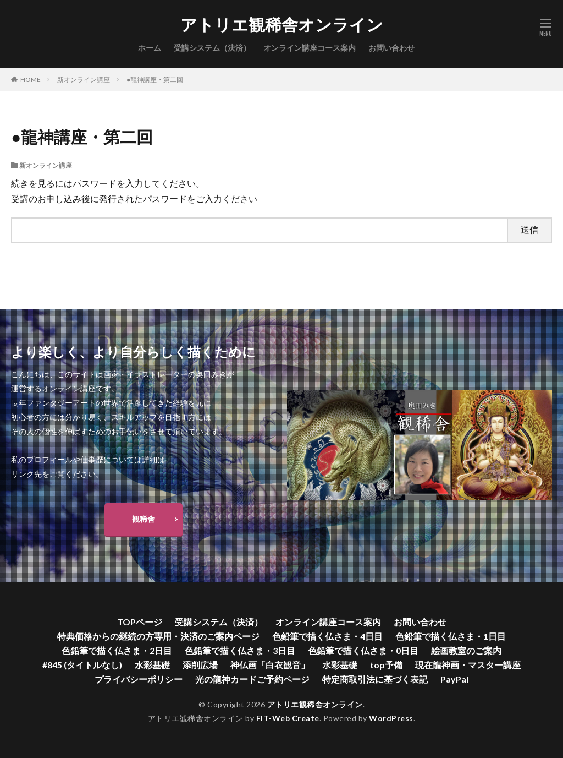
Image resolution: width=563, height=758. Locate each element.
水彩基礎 (152, 664)
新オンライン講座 (83, 79)
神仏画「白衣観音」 (270, 664)
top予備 (386, 664)
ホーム (149, 47)
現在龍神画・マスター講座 (468, 664)
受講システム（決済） (212, 47)
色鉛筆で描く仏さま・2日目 (117, 650)
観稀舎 (143, 518)
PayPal (454, 679)
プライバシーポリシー (139, 679)
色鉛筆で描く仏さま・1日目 (450, 636)
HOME (30, 79)
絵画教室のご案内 (466, 650)
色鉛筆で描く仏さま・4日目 (327, 636)
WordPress (391, 718)
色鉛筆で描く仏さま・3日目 (240, 650)
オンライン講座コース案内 (309, 47)
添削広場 (200, 664)
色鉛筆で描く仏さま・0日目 (363, 650)
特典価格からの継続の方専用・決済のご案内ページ (158, 636)
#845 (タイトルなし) (82, 664)
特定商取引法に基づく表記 (375, 679)
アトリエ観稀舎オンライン (281, 25)
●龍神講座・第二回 (154, 79)
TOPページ (139, 622)
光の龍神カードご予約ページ (252, 679)
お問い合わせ (391, 47)
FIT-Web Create (287, 718)
